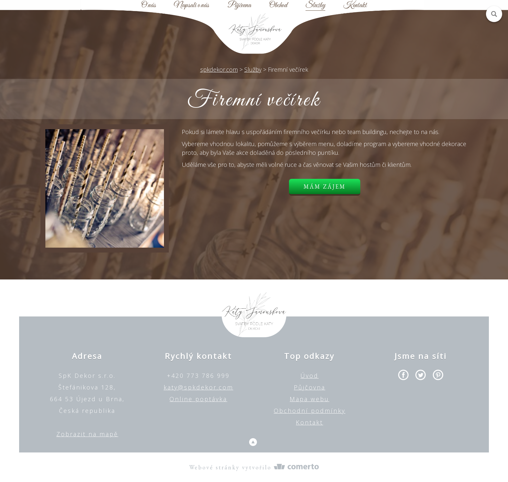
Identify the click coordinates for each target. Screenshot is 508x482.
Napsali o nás (191, 5)
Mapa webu (309, 399)
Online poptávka (198, 399)
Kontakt (355, 5)
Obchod (278, 5)
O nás (148, 5)
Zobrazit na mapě (87, 434)
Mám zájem (325, 186)
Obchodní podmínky (309, 410)
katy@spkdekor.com (198, 387)
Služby (315, 5)
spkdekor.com (219, 69)
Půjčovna (239, 5)
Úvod (309, 375)
